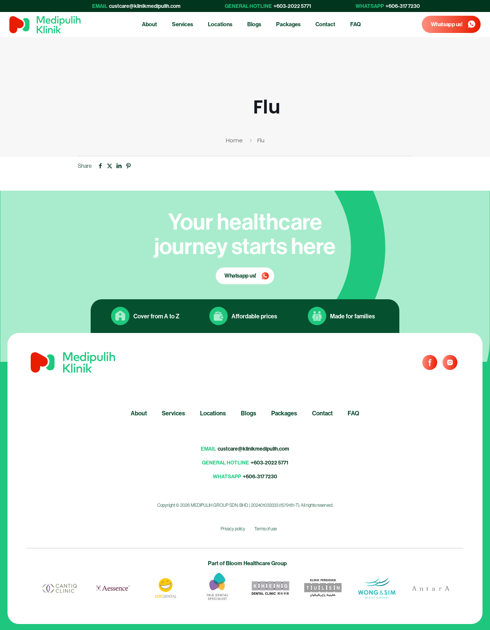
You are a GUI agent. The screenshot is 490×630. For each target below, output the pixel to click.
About (139, 413)
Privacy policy (233, 528)
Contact (322, 413)
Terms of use (265, 528)
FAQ (353, 413)
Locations (213, 413)
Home (234, 140)
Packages (284, 413)
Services (173, 413)
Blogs (248, 413)
